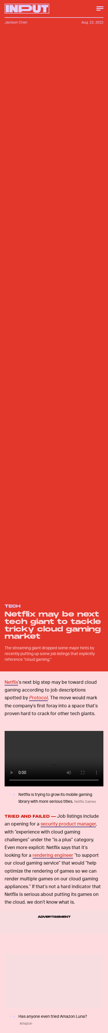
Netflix (11, 682)
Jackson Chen (16, 22)
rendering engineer (53, 855)
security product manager (68, 824)
